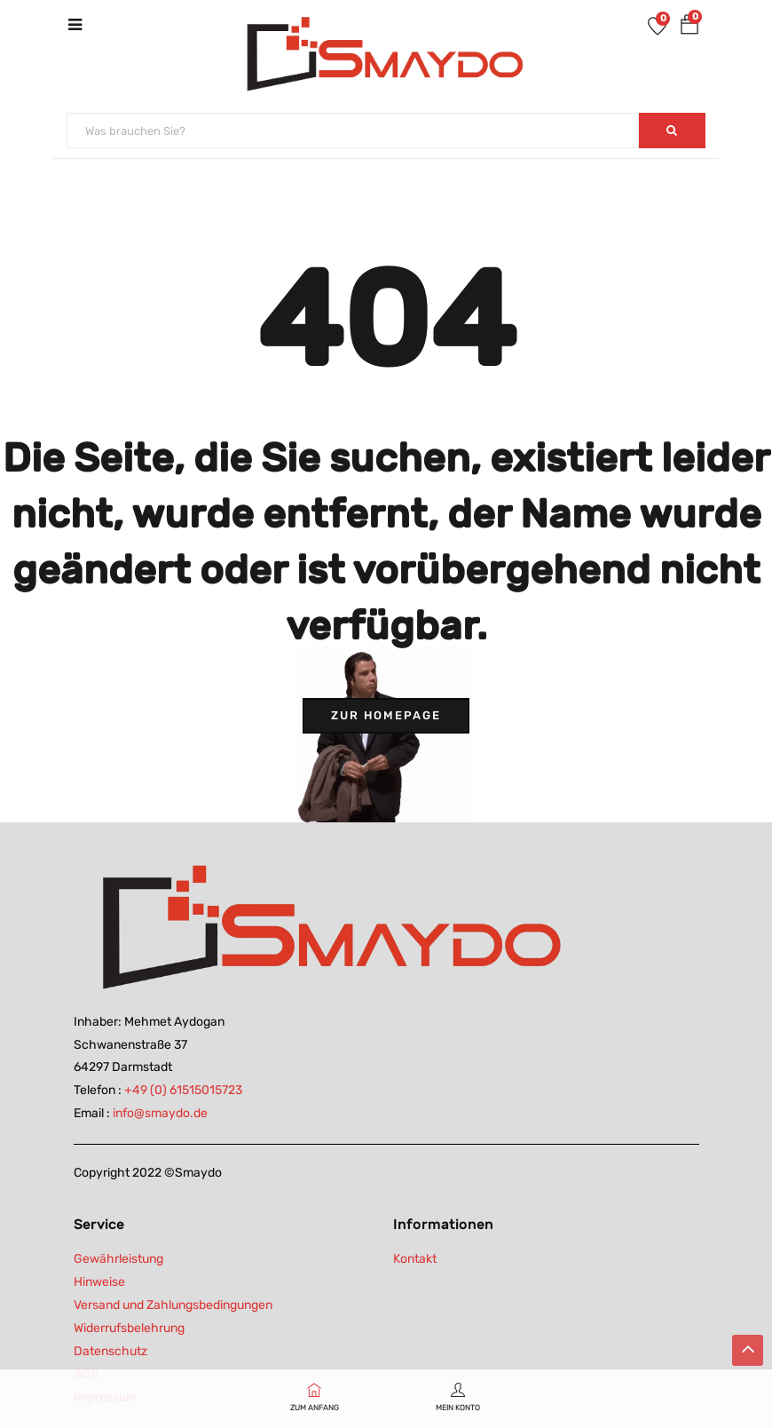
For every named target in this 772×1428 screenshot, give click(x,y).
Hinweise (99, 1281)
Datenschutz (110, 1351)
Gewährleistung (118, 1258)
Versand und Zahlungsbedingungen (173, 1305)
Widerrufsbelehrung (129, 1328)
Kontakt (415, 1258)
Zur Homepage (386, 715)
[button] (689, 28)
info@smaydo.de (160, 1113)
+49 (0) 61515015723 (183, 1090)
